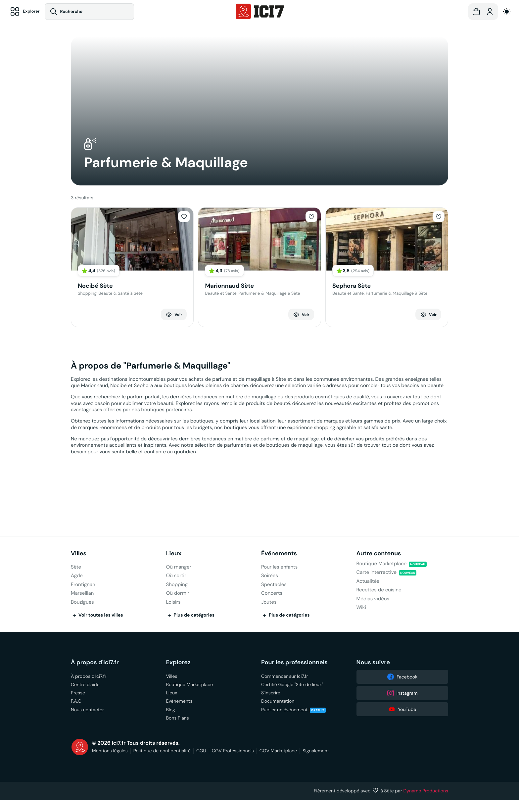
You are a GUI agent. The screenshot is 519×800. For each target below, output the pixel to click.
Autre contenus (378, 553)
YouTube (402, 709)
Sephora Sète (351, 286)
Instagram (402, 693)
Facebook (402, 676)
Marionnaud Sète (229, 286)
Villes (78, 553)
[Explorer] (25, 11)
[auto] (507, 12)
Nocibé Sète (95, 286)
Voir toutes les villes (97, 615)
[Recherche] (91, 11)
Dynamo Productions (425, 791)
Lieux (174, 553)
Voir (173, 314)
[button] (476, 12)
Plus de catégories (190, 615)
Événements (279, 553)
